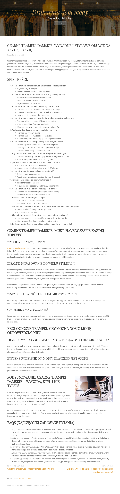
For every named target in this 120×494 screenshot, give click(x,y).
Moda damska (26, 479)
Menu (60, 23)
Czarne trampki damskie (17, 248)
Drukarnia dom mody (60, 12)
